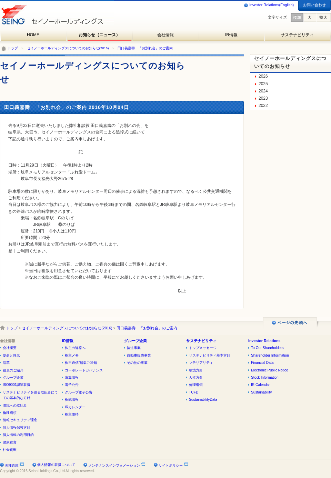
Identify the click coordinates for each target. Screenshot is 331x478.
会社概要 (10, 348)
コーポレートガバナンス (84, 370)
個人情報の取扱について (56, 465)
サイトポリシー (173, 465)
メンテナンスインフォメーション (117, 465)
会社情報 (165, 34)
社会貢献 (10, 449)
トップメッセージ (203, 348)
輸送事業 (134, 348)
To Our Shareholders (267, 348)
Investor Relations (264, 341)
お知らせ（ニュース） (99, 34)
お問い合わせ (314, 5)
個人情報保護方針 (16, 427)
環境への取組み (15, 405)
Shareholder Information (270, 355)
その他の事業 (137, 363)
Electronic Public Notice (269, 370)
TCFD (193, 392)
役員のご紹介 (13, 370)
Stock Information (265, 377)
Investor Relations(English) (269, 5)
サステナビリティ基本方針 (209, 355)
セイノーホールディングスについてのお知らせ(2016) (68, 48)
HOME (33, 34)
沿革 (6, 363)
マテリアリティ (201, 363)
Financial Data (262, 363)
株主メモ (72, 355)
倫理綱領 (10, 413)
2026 (263, 76)
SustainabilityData (203, 399)
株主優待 (72, 414)
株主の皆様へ (75, 348)
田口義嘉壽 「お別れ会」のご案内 (145, 48)
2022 (263, 105)
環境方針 (196, 370)
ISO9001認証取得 (16, 385)
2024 (263, 91)
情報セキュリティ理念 (20, 420)
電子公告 (72, 385)
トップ (13, 48)
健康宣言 (10, 442)
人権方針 (196, 377)
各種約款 (14, 465)
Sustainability (261, 392)
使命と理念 (11, 355)
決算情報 (72, 377)
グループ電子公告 (78, 392)
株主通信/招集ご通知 (81, 363)
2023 (263, 98)
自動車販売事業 (139, 355)
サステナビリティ (297, 34)
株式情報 (72, 399)
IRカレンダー (75, 407)
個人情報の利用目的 (18, 435)
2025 (263, 83)
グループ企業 (13, 377)
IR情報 (231, 34)
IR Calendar (260, 385)
